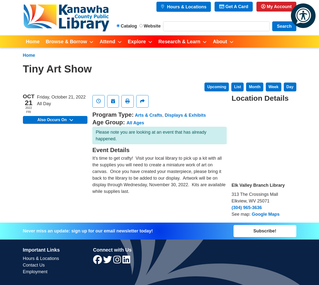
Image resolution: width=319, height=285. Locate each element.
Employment (35, 271)
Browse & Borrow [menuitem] (66, 41)
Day (290, 87)
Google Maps (266, 214)
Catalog (129, 26)
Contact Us (34, 265)
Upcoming (216, 87)
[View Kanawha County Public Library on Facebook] (98, 261)
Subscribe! (264, 230)
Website (152, 26)
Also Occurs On (55, 120)
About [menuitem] (220, 41)
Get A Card (233, 6)
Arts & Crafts (148, 115)
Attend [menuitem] (107, 41)
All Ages (135, 122)
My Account (276, 6)
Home (29, 55)
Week (274, 87)
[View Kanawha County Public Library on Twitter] (108, 261)
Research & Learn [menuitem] (179, 41)
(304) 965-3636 (247, 207)
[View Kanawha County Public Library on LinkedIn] (126, 261)
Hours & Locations (186, 6)
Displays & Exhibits (185, 115)
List (237, 87)
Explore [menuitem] (137, 41)
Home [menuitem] (33, 41)
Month (254, 87)
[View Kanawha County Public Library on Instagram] (117, 261)
